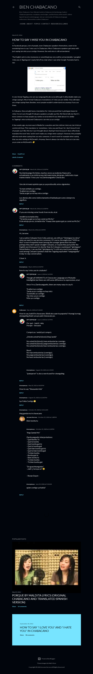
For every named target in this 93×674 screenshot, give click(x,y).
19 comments (22, 606)
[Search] (79, 6)
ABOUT (29, 24)
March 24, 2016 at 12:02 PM (39, 169)
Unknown (22, 310)
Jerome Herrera (32, 417)
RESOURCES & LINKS (58, 24)
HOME (22, 24)
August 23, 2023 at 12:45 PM (37, 398)
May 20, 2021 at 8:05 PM (36, 385)
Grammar (20, 157)
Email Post (21, 154)
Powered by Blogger (46, 658)
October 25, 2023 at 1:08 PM (47, 417)
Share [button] (14, 154)
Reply (21, 204)
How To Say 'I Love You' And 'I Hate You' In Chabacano (46, 629)
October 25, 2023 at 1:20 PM (45, 429)
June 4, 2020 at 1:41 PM (45, 274)
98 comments (29, 635)
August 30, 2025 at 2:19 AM (44, 370)
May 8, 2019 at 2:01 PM (35, 267)
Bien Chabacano (38, 7)
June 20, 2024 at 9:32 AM (44, 484)
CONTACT (44, 24)
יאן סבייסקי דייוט (24, 169)
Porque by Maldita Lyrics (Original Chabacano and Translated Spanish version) (39, 599)
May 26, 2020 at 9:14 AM (35, 310)
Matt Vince (52, 663)
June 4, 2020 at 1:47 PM (45, 320)
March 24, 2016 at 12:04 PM (39, 209)
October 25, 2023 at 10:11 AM (38, 410)
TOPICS (36, 24)
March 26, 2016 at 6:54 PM (36, 230)
